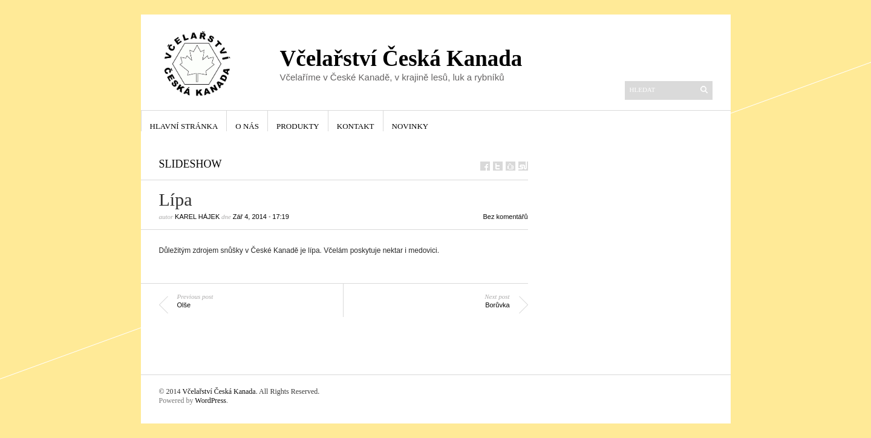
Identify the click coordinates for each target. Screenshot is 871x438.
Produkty (297, 126)
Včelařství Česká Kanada (218, 391)
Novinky (410, 126)
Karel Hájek (197, 216)
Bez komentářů (505, 216)
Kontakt (355, 126)
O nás (247, 126)
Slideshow (190, 164)
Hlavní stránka (184, 126)
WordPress (210, 400)
